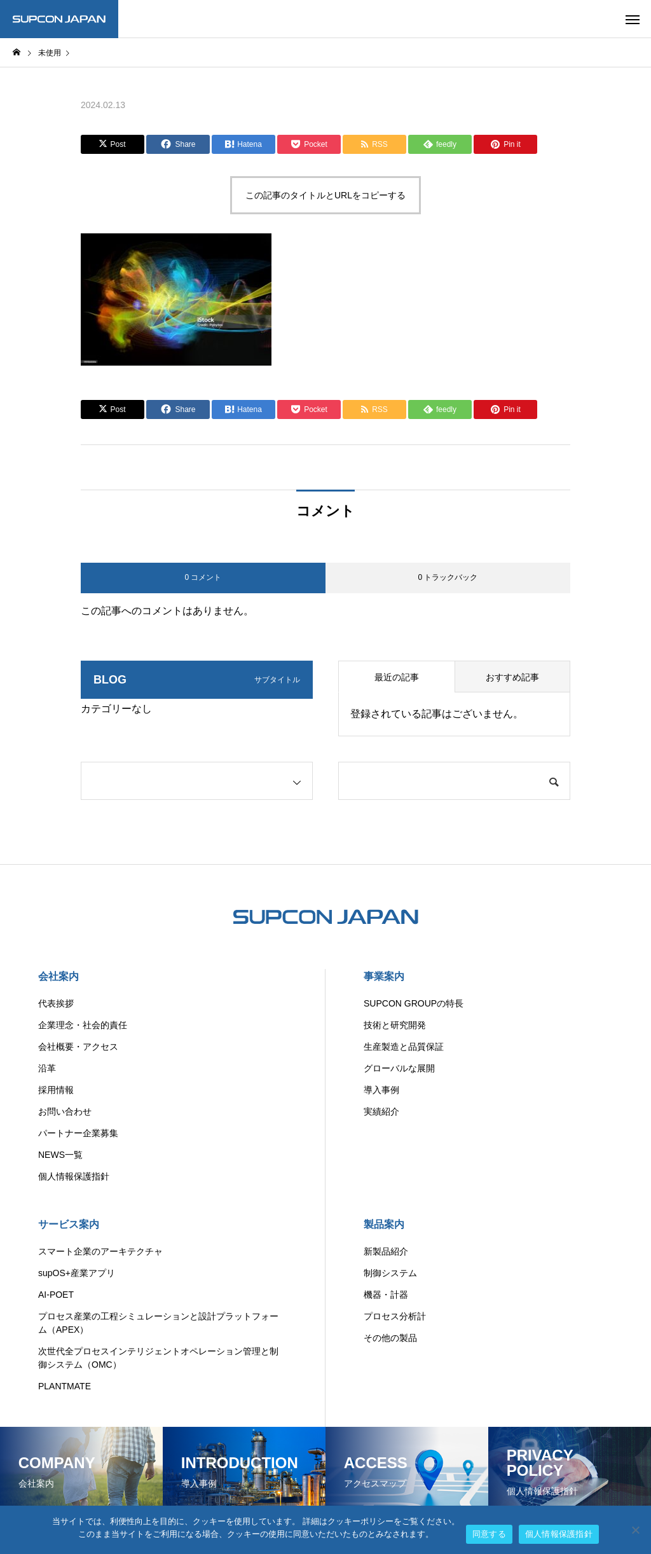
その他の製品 (390, 1338)
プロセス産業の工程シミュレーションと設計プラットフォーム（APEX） (158, 1323)
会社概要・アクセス (78, 1047)
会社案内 (58, 976)
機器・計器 (386, 1294)
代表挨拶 (56, 1003)
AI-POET (56, 1294)
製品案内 (384, 1224)
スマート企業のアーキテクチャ (100, 1251)
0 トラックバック (447, 577)
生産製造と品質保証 (404, 1047)
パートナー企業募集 (78, 1133)
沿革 (47, 1068)
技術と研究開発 (395, 1025)
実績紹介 (381, 1111)
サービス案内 (68, 1224)
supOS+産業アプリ (76, 1273)
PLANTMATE (64, 1386)
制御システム (390, 1273)
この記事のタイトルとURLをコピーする (325, 195)
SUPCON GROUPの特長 (413, 1003)
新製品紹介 (386, 1251)
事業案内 (384, 976)
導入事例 (381, 1090)
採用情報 (56, 1090)
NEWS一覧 (60, 1155)
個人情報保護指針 (73, 1176)
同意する (489, 1534)
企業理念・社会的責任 (82, 1025)
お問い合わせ (65, 1111)
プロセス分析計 (395, 1316)
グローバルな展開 (399, 1068)
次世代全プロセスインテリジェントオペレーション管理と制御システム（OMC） (158, 1358)
